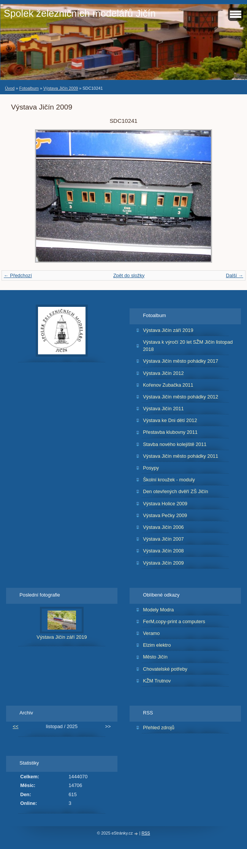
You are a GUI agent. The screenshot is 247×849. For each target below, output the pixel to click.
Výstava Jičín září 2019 (168, 330)
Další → (234, 275)
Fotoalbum (28, 88)
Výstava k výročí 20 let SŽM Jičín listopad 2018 (188, 345)
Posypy (151, 468)
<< (15, 726)
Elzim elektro (157, 645)
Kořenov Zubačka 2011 (168, 385)
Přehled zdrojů (158, 727)
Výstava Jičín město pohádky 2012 (180, 397)
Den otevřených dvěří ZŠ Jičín (175, 491)
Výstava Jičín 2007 (163, 539)
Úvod (9, 88)
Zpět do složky (129, 275)
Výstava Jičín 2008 (163, 551)
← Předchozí (18, 275)
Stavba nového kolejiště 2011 (174, 444)
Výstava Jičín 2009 (60, 88)
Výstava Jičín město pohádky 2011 (180, 456)
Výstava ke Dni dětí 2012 (170, 420)
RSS (145, 833)
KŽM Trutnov (157, 681)
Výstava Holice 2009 (165, 503)
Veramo (151, 633)
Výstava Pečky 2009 (165, 515)
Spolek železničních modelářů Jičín (80, 13)
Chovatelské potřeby (165, 669)
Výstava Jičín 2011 (163, 408)
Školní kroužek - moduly (169, 479)
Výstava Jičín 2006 (163, 527)
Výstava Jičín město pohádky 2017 (180, 361)
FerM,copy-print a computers (174, 621)
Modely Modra (158, 610)
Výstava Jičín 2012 (163, 373)
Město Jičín (155, 657)
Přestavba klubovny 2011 (170, 432)
